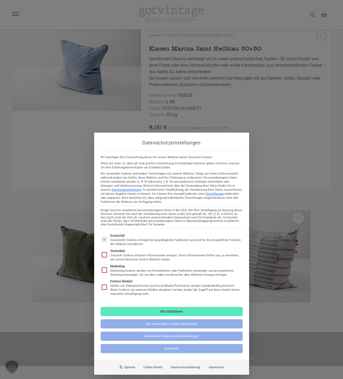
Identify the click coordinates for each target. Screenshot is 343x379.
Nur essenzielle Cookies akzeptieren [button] (171, 328)
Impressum (216, 371)
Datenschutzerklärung (126, 194)
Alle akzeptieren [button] (171, 316)
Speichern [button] (171, 353)
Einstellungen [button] (215, 198)
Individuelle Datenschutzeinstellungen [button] (171, 340)
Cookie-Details (153, 371)
